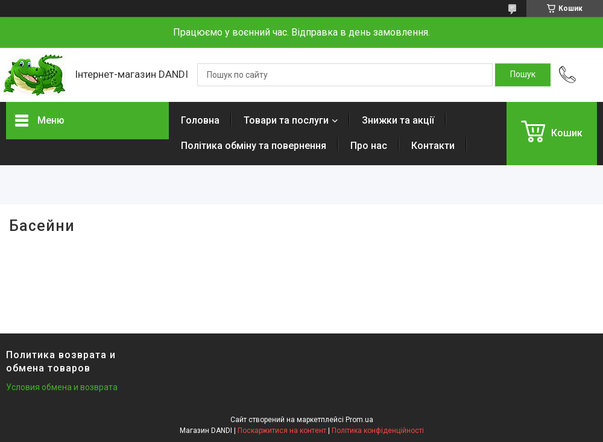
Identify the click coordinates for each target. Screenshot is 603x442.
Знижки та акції (398, 120)
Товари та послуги (286, 120)
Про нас (368, 145)
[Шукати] (523, 74)
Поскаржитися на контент (282, 430)
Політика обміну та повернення (253, 145)
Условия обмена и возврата (62, 387)
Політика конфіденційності (378, 430)
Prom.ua (359, 419)
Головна (200, 120)
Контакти (433, 145)
